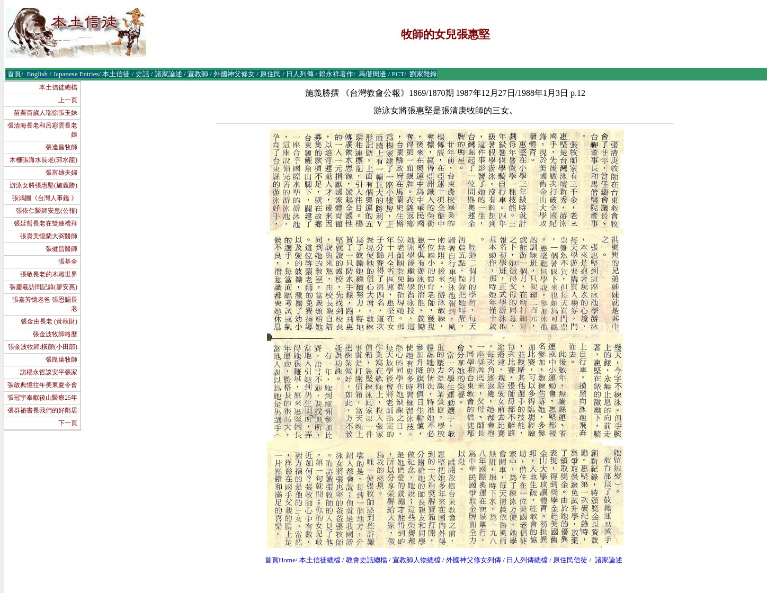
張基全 (67, 261)
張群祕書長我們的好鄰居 (42, 410)
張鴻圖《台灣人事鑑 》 (44, 198)
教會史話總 (363, 560)
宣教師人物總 (413, 560)
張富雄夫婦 (61, 172)
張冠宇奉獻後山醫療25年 (42, 397)
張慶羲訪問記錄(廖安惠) (43, 287)
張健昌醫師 (61, 249)
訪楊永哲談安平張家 (48, 372)
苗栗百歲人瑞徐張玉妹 (45, 112)
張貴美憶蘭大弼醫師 (48, 236)
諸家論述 (608, 560)
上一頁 (67, 100)
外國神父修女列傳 (473, 560)
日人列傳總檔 (527, 560)
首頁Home (280, 560)
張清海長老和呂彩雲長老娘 (42, 130)
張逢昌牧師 (61, 147)
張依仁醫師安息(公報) (46, 210)
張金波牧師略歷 (55, 334)
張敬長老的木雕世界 (48, 274)
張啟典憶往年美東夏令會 (42, 385)
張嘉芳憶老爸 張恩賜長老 (44, 304)
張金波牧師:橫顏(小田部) (42, 347)
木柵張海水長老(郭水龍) (43, 160)
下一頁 (67, 423)
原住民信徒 (570, 560)
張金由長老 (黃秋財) (49, 321)
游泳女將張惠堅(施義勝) (43, 185)
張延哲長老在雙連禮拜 (45, 223)
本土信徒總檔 (58, 87)
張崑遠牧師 (61, 359)
